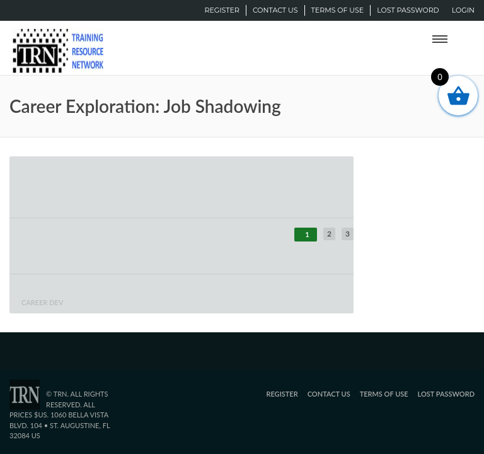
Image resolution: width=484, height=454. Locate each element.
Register (221, 10)
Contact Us (275, 10)
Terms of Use (337, 10)
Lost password (408, 10)
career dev (42, 302)
